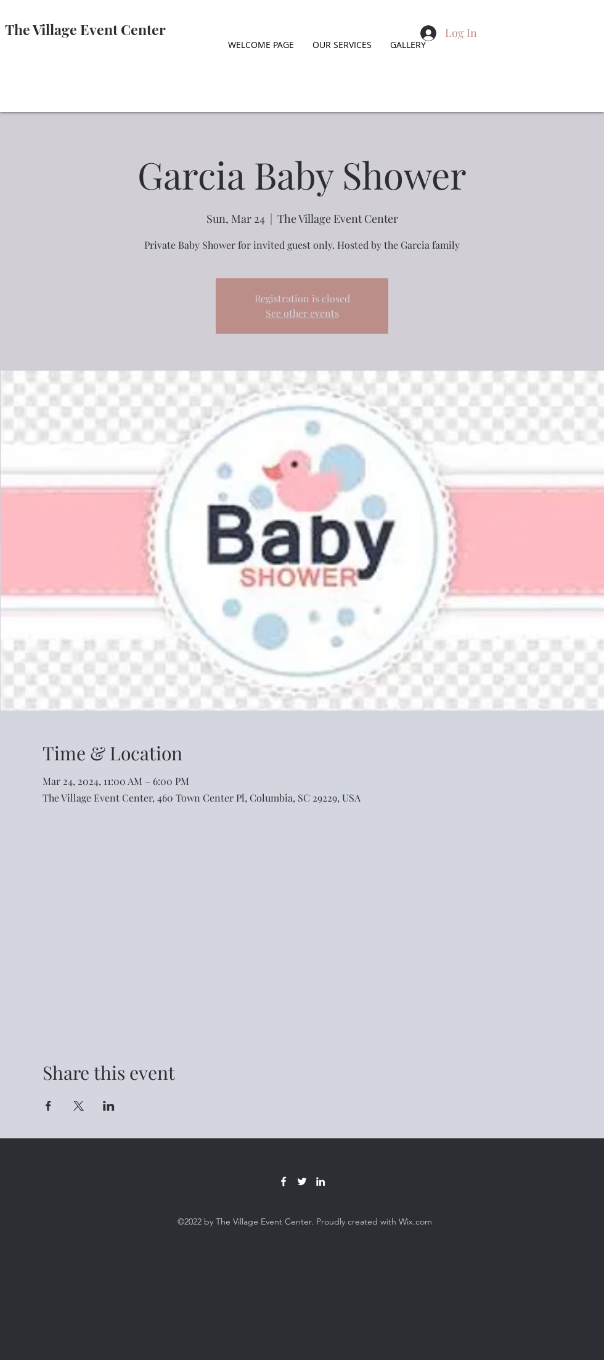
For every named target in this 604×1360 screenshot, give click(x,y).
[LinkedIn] (320, 1181)
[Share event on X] (78, 1106)
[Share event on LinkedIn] (109, 1106)
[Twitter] (302, 1181)
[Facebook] (283, 1181)
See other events (302, 313)
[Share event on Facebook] (48, 1106)
